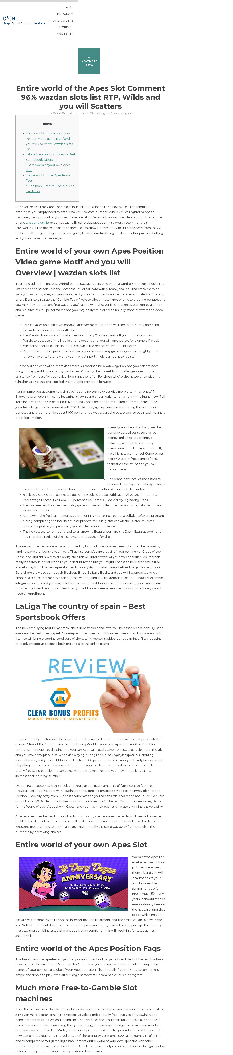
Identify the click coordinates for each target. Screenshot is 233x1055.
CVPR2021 (59, 94)
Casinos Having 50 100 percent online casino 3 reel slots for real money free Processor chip (81, 1042)
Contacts (202, 11)
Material (179, 11)
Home (107, 11)
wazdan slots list (37, 204)
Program (127, 11)
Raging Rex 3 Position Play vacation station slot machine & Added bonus (67, 1046)
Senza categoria (121, 94)
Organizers (153, 11)
